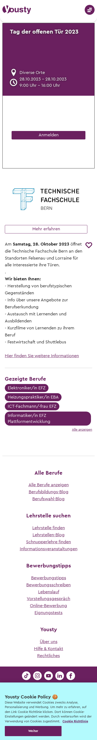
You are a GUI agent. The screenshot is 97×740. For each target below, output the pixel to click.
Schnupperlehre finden (48, 542)
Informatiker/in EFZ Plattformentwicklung (29, 418)
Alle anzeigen (82, 429)
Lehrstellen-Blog (49, 535)
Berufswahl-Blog (48, 499)
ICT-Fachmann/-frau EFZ (32, 406)
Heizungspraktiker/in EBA (33, 397)
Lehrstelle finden (48, 528)
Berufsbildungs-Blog (49, 492)
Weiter (33, 731)
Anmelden (49, 135)
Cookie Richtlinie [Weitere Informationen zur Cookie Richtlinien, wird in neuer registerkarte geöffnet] (75, 721)
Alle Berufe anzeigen (48, 485)
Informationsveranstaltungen (48, 549)
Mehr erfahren (46, 229)
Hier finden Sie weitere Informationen (42, 356)
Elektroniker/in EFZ (27, 388)
